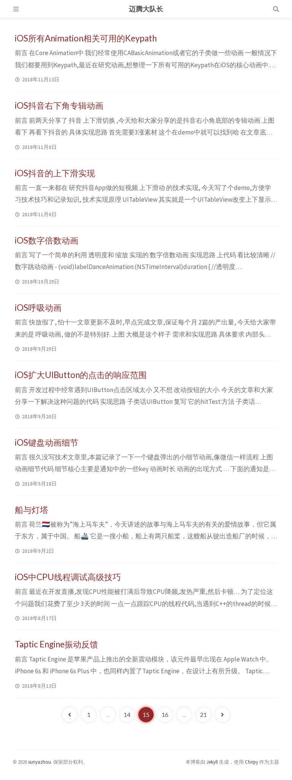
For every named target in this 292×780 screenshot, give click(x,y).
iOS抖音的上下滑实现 (55, 173)
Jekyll (212, 762)
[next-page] (222, 714)
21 (203, 714)
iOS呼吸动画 (38, 307)
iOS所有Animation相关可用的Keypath (86, 38)
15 (146, 714)
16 (165, 714)
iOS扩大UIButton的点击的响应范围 (81, 375)
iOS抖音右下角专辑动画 (59, 105)
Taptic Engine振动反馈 (56, 644)
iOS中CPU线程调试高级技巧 (68, 577)
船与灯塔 (31, 510)
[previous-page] (69, 714)
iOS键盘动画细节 (46, 442)
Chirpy (251, 762)
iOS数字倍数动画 (46, 240)
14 (127, 714)
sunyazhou (39, 762)
